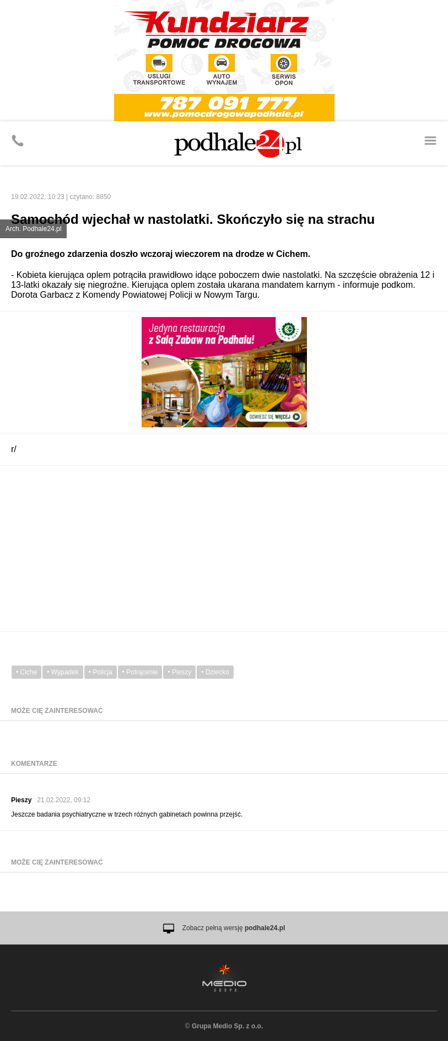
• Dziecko (215, 672)
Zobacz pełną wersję (233, 928)
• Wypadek (62, 672)
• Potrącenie (140, 672)
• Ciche (26, 672)
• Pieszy (179, 672)
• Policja (100, 672)
